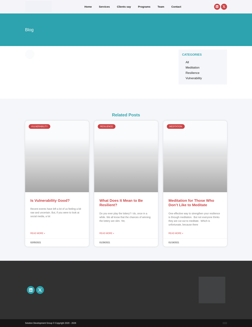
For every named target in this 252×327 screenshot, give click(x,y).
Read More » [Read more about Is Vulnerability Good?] (37, 233)
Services (104, 6)
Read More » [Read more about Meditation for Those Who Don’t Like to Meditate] (176, 233)
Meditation (192, 67)
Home (88, 6)
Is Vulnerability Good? (50, 200)
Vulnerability (194, 78)
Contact (176, 6)
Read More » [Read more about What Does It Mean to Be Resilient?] (107, 233)
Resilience (192, 73)
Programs (144, 6)
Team (160, 6)
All (187, 62)
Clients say (124, 6)
